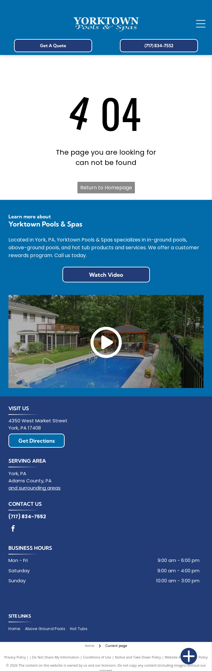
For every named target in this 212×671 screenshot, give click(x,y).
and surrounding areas (34, 488)
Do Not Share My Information (55, 657)
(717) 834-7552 (27, 516)
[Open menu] (200, 23)
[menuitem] (16, 629)
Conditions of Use (97, 657)
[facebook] (13, 529)
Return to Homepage (106, 187)
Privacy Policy (15, 657)
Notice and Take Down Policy (138, 657)
